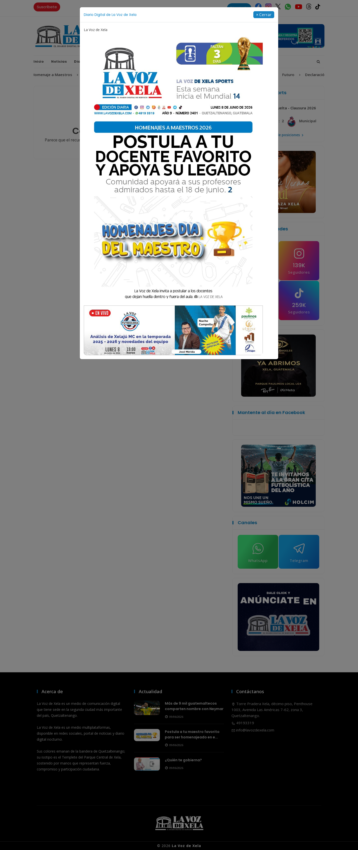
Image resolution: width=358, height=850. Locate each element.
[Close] (263, 14)
